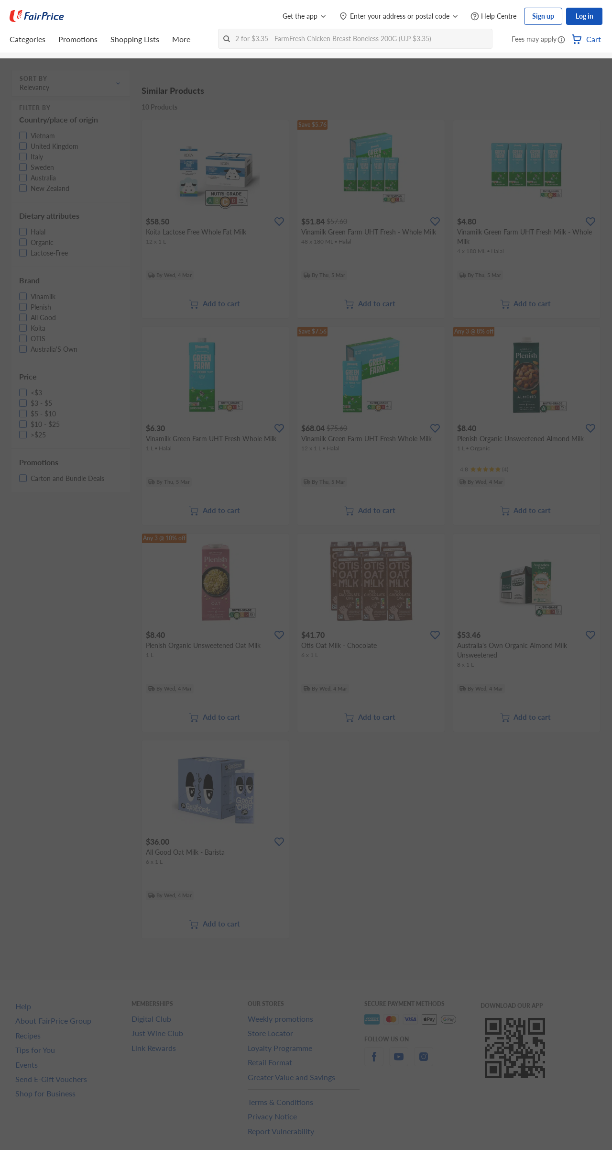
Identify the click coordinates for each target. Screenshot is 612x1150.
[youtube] (398, 1062)
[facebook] (373, 1062)
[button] (561, 40)
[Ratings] (484, 469)
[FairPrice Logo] (37, 16)
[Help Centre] (493, 16)
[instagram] (423, 1062)
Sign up (543, 16)
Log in (584, 16)
